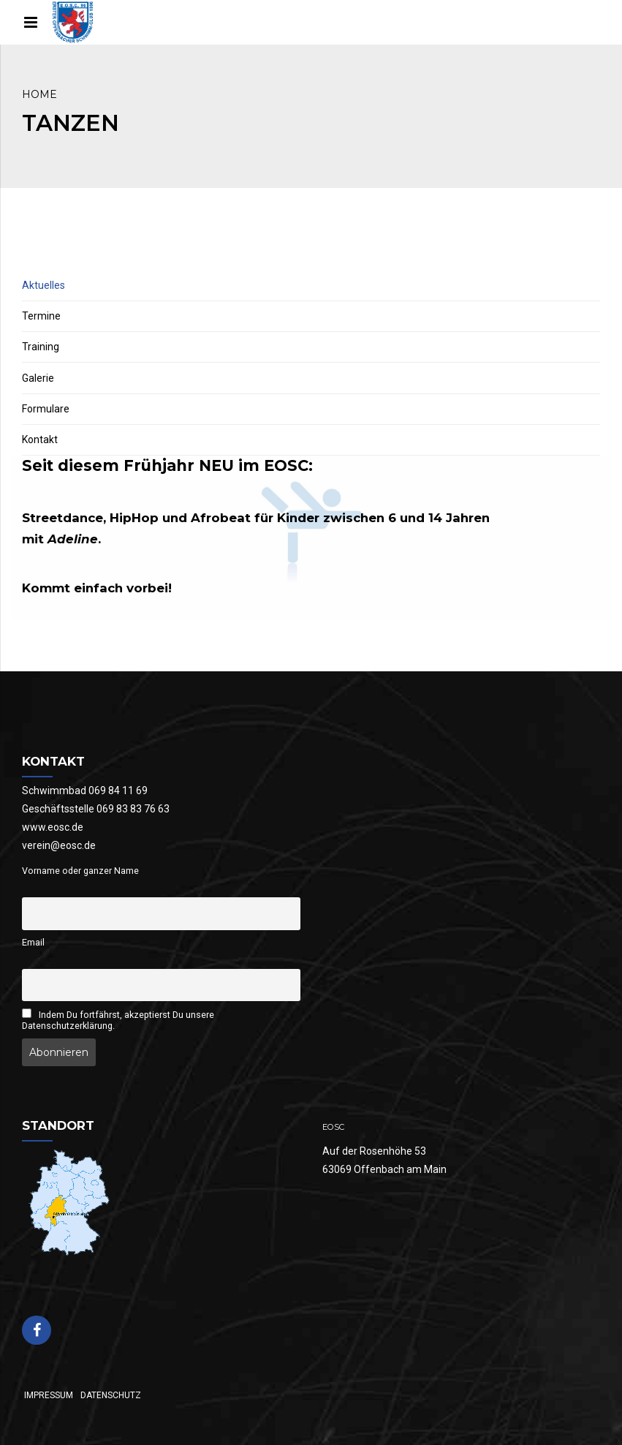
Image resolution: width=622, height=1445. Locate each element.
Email (33, 942)
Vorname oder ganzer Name (80, 870)
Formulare (45, 409)
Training (40, 346)
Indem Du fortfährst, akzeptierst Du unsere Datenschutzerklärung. (118, 1019)
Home (39, 94)
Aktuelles (43, 285)
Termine (41, 316)
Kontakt (40, 439)
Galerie (38, 378)
